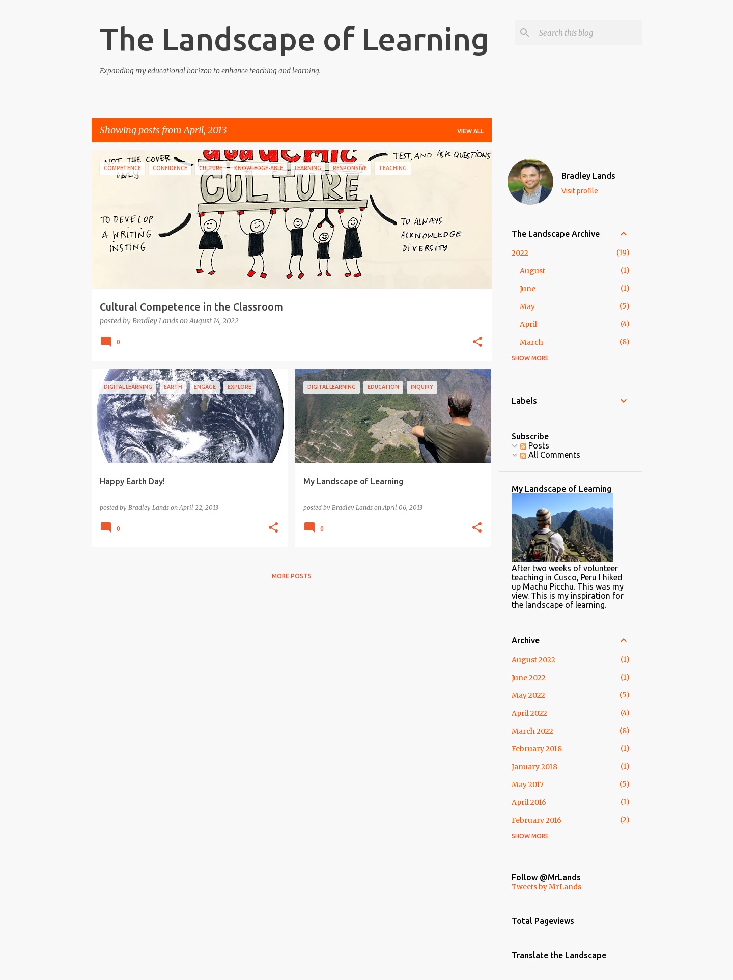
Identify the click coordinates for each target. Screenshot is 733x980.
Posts (534, 445)
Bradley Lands (588, 175)
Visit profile (579, 191)
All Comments (550, 454)
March (531, 342)
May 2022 (528, 695)
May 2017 (528, 784)
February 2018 (537, 748)
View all (470, 131)
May (527, 306)
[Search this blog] (588, 32)
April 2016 (529, 802)
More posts (292, 576)
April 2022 (529, 713)
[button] (477, 342)
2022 (520, 253)
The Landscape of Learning (294, 39)
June (527, 288)
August (532, 270)
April (528, 324)
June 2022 (529, 677)
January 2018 (534, 766)
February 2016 (536, 820)
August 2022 (533, 659)
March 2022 (532, 731)
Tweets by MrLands (546, 886)
